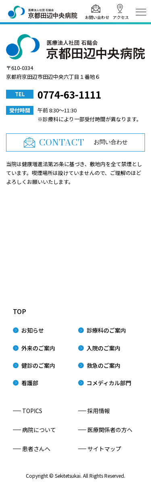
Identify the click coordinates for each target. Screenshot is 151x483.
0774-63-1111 (69, 94)
